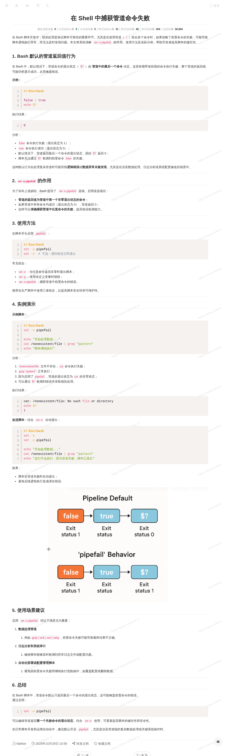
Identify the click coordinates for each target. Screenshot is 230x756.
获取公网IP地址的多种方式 (23, 44)
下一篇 (168, 744)
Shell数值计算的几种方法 (22, 112)
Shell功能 (34, 16)
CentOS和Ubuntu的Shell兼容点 (26, 78)
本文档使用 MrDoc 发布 (17, 200)
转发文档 (139, 732)
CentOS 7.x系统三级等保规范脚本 (28, 104)
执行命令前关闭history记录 (23, 138)
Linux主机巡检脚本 (18, 180)
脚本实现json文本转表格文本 (25, 70)
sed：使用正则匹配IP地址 (23, 155)
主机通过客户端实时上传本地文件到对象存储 (34, 129)
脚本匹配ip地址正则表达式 (23, 95)
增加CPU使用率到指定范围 (23, 189)
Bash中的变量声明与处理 (22, 146)
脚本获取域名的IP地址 (20, 27)
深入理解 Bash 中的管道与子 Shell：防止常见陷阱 (34, 53)
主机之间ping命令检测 (20, 87)
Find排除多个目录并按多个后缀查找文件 (32, 172)
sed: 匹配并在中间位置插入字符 (27, 163)
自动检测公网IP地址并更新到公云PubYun (33, 36)
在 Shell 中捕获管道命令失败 (25, 61)
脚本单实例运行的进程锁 (22, 121)
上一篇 (121, 744)
